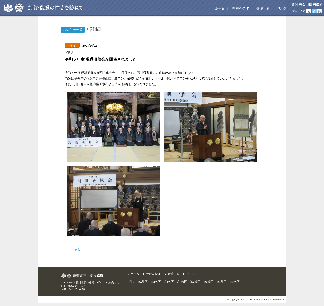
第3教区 (168, 281)
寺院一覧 (263, 8)
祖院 (131, 281)
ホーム (220, 8)
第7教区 (221, 281)
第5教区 (195, 281)
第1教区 (142, 281)
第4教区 (182, 281)
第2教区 (155, 281)
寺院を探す (240, 8)
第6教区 (208, 281)
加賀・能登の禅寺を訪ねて (55, 8)
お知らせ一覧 (73, 29)
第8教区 (234, 281)
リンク (281, 8)
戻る (77, 249)
